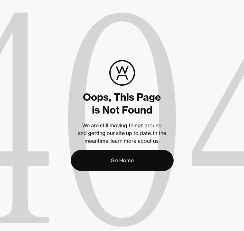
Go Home (122, 160)
